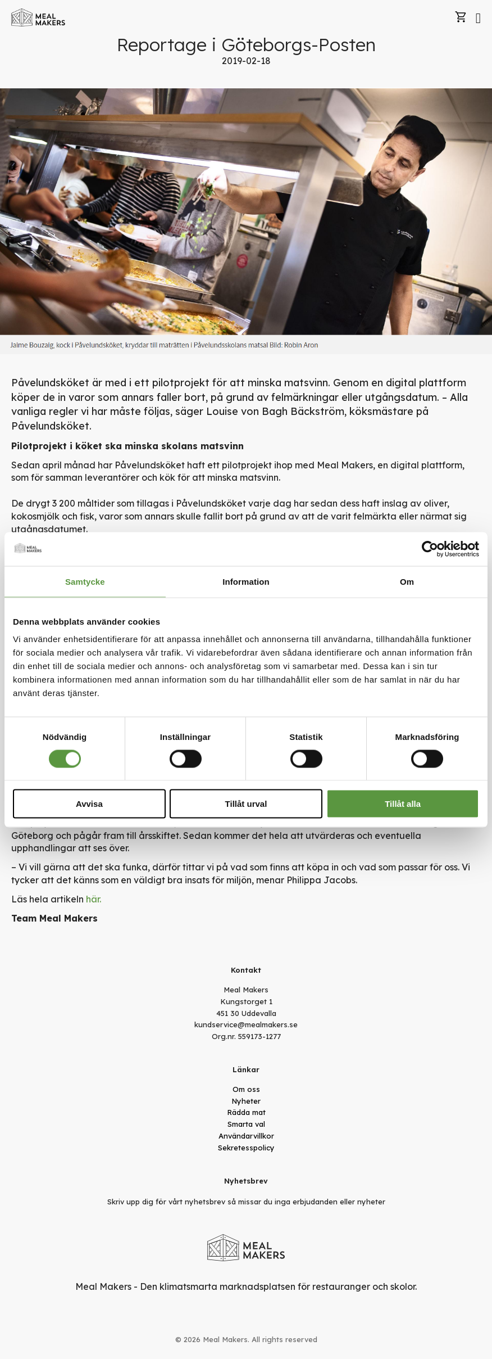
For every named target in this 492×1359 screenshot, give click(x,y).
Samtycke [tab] (85, 581)
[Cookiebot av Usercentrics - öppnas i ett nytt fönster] (430, 548)
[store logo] (38, 17)
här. (93, 899)
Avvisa (89, 804)
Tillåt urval (246, 804)
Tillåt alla (403, 804)
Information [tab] (246, 581)
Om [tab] (407, 581)
